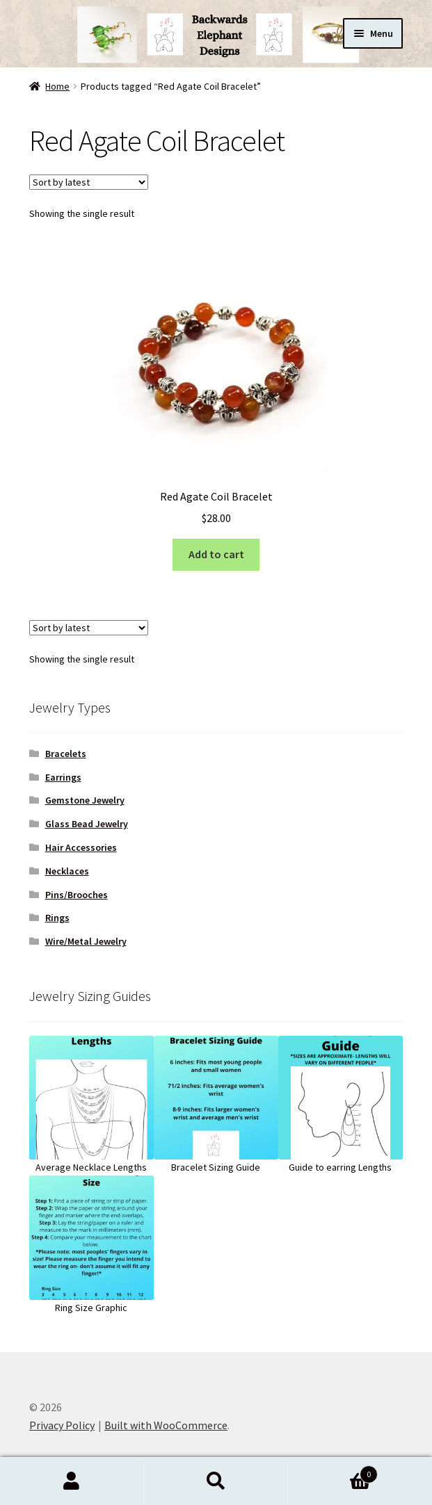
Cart (333, 1471)
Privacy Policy (62, 1425)
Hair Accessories (81, 847)
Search (216, 1481)
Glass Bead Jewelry (86, 823)
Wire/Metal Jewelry (86, 941)
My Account (72, 1481)
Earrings (63, 777)
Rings (57, 917)
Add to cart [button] (216, 554)
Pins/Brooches (76, 894)
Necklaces (67, 871)
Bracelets (65, 753)
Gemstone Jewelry (85, 800)
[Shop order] (88, 182)
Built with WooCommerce (165, 1425)
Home (57, 86)
